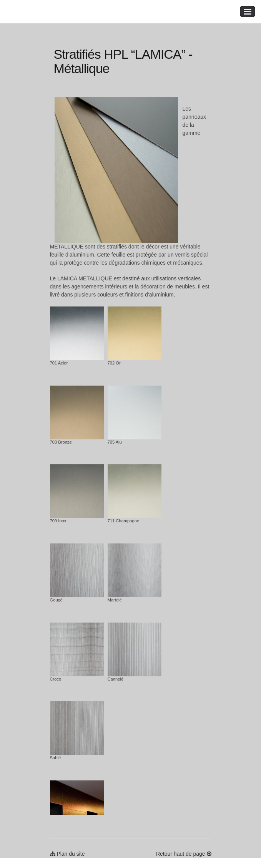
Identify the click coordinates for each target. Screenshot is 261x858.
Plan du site (67, 854)
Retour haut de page (183, 854)
